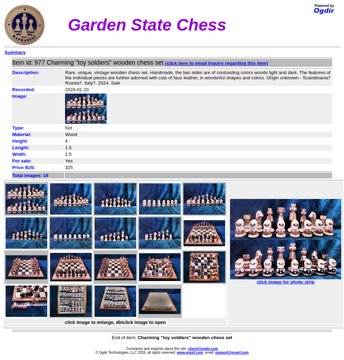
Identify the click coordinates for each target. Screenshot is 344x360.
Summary (15, 52)
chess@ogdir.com (203, 349)
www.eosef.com (190, 352)
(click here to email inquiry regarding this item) (216, 63)
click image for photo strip (285, 280)
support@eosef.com (231, 352)
